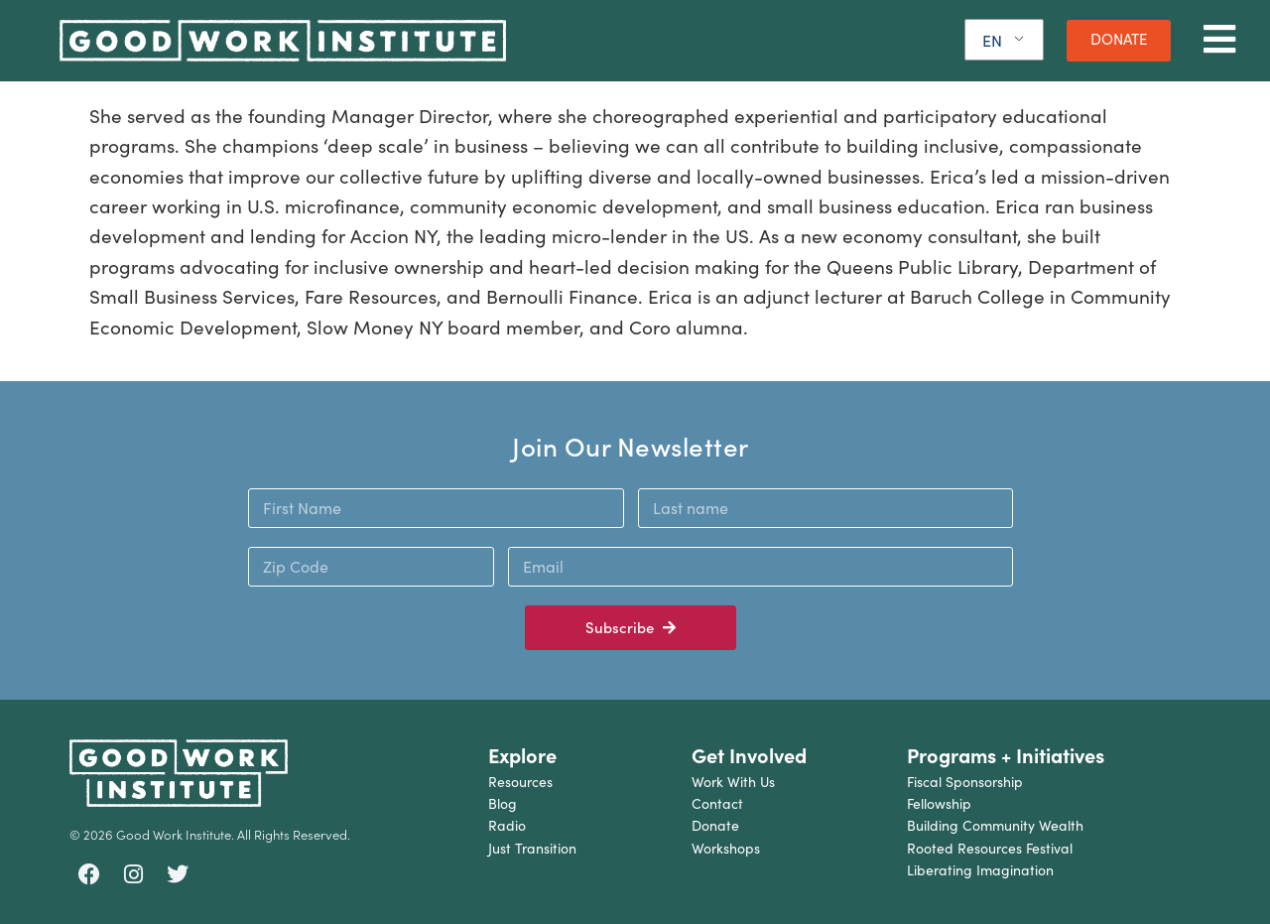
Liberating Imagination (980, 869)
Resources (520, 781)
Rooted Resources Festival (990, 848)
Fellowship (939, 803)
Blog (502, 803)
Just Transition (532, 848)
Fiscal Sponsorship (965, 781)
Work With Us (733, 781)
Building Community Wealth (995, 825)
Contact (717, 803)
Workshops (726, 848)
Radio (507, 825)
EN (992, 40)
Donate (715, 825)
